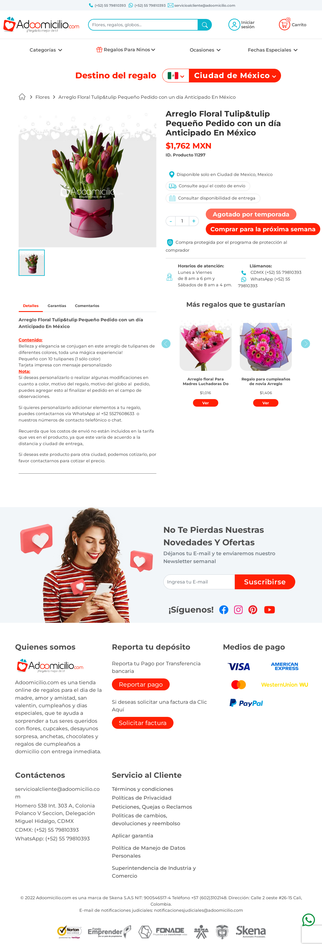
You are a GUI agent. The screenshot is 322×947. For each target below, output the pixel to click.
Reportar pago (141, 685)
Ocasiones (202, 50)
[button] (32, 263)
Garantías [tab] (65, 306)
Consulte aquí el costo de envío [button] (206, 186)
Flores (42, 97)
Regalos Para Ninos (127, 49)
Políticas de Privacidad (141, 799)
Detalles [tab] (34, 306)
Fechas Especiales (270, 50)
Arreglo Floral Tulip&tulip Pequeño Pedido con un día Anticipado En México (147, 97)
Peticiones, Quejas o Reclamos (152, 808)
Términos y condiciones (142, 790)
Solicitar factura (143, 724)
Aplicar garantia (132, 837)
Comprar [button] (263, 229)
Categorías (43, 50)
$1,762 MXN (189, 146)
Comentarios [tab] (102, 306)
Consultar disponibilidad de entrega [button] (211, 198)
